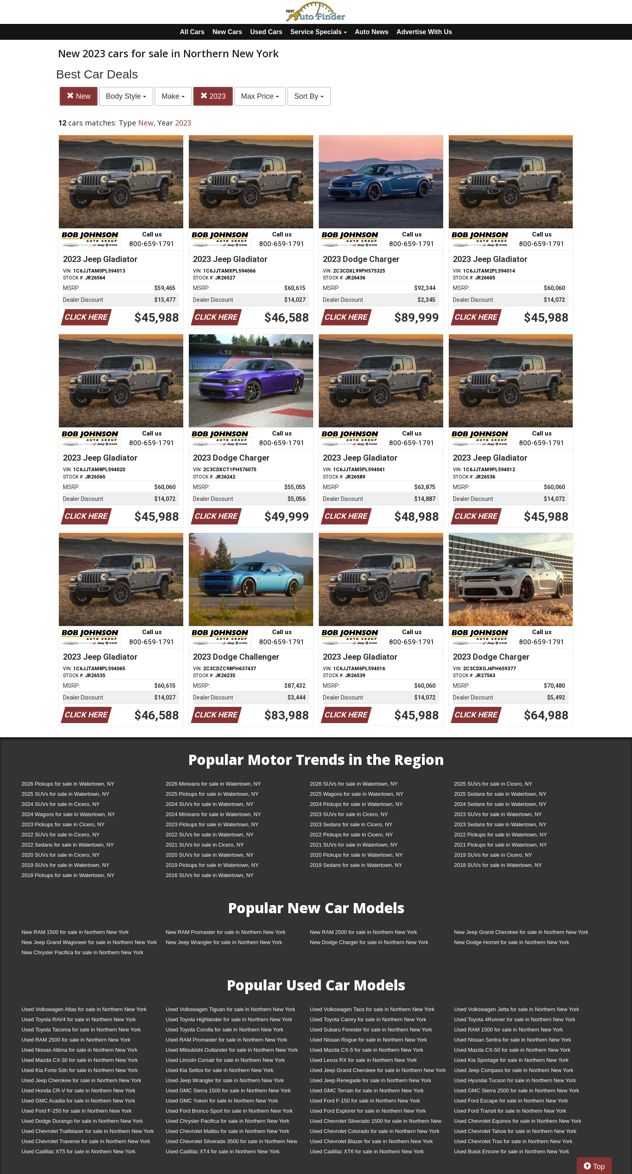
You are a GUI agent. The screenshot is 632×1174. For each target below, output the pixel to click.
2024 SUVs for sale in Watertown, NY (209, 804)
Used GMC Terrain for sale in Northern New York (367, 1090)
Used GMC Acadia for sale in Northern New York (78, 1101)
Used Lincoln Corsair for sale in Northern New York (225, 1060)
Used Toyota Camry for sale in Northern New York (368, 1019)
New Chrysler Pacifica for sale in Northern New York (82, 952)
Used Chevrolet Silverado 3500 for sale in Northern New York (231, 1143)
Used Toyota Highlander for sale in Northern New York (229, 1019)
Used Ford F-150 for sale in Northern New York (365, 1101)
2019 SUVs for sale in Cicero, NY (493, 855)
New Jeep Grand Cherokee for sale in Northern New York (521, 932)
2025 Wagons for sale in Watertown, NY (356, 794)
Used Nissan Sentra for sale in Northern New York (512, 1040)
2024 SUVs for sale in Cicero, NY (61, 804)
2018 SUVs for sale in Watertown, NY (498, 865)
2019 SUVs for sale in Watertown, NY (65, 865)
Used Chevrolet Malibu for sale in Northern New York (227, 1131)
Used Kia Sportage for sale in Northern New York (511, 1060)
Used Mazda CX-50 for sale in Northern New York (512, 1050)
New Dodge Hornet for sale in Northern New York (511, 942)
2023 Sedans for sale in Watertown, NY (500, 824)
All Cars (192, 31)
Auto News (372, 31)
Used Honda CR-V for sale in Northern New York (78, 1090)
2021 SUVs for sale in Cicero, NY (205, 845)
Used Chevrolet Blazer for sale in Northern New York (371, 1141)
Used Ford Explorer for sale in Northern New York (368, 1111)
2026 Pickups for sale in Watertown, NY (68, 784)
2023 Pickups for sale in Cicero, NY (63, 824)
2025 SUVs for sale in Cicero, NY (493, 784)
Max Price (260, 96)
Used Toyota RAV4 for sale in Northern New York (79, 1019)
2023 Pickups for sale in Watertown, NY (212, 824)
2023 (213, 96)
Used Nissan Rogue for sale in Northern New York (368, 1040)
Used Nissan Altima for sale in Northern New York (79, 1050)
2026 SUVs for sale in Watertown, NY (354, 784)
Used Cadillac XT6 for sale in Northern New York (367, 1151)
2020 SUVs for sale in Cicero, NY (61, 855)
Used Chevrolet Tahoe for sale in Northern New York (515, 1131)
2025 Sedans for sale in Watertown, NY (500, 794)
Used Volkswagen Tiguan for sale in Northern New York (230, 1009)
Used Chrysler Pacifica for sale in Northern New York (227, 1121)
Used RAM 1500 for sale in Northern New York (508, 1030)
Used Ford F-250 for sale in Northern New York (77, 1111)
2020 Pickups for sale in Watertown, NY (356, 855)
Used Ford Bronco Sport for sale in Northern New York (229, 1111)
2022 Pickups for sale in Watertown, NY (500, 835)
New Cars (227, 31)
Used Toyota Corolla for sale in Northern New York (225, 1030)
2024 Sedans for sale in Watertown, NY (500, 804)
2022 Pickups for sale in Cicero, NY (351, 835)
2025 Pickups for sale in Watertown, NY (212, 794)
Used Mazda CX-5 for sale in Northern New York (366, 1050)
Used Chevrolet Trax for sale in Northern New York (513, 1141)
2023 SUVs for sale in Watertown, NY (498, 814)
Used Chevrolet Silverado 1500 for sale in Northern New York (376, 1122)
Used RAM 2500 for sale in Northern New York (76, 1040)
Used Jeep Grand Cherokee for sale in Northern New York (378, 1070)
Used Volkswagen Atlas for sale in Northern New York (84, 1009)
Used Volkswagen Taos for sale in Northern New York (372, 1009)
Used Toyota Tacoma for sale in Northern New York (81, 1030)
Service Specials (318, 31)
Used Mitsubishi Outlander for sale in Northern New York (232, 1050)
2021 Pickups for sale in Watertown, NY (500, 845)
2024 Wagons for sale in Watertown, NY (68, 814)
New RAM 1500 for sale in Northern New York (75, 932)
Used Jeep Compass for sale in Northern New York (513, 1070)
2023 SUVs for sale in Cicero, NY (349, 814)
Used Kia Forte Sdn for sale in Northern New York (80, 1070)
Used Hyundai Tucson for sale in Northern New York (515, 1080)
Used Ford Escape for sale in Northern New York (511, 1101)
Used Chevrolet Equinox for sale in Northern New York (517, 1121)
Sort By (309, 96)
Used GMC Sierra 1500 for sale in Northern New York (228, 1090)
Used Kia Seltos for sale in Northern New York (219, 1070)
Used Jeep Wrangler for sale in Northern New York (225, 1080)
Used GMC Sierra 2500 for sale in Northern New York (516, 1090)
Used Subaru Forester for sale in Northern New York (371, 1030)
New (79, 96)
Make (173, 96)
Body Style (126, 96)
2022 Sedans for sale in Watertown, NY (68, 845)
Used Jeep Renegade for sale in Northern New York (370, 1080)
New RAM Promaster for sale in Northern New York (226, 932)
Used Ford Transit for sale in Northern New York (510, 1111)
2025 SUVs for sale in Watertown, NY (65, 794)
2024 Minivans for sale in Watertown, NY (213, 814)
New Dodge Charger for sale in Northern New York (369, 942)
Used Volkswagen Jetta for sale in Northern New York (516, 1009)
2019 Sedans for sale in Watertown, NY (356, 865)
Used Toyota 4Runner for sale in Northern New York (514, 1019)
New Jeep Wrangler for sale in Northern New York (224, 942)
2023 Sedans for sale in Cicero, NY (351, 824)
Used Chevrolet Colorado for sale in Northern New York (374, 1131)
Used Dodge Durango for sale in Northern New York (82, 1121)
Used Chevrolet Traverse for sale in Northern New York (86, 1141)
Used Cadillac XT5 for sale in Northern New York (78, 1151)
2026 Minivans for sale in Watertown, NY (213, 784)
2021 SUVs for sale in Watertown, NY (354, 845)
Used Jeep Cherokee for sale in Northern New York (81, 1080)
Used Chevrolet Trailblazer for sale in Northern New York (88, 1131)
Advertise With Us (424, 31)
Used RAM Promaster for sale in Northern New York (226, 1040)
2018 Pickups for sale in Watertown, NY (68, 875)
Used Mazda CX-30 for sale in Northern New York (80, 1060)
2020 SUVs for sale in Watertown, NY (209, 855)
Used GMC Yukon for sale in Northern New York (222, 1101)
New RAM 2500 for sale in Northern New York (363, 932)
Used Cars (266, 31)
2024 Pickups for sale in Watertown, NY (356, 804)
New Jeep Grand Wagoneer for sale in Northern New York (89, 942)
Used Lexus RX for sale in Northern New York (363, 1060)
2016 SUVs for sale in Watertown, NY (209, 875)
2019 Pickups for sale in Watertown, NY (212, 865)
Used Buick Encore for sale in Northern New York (511, 1151)
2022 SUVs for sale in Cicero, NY (61, 835)
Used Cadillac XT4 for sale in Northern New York (222, 1151)
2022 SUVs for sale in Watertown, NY (209, 835)
